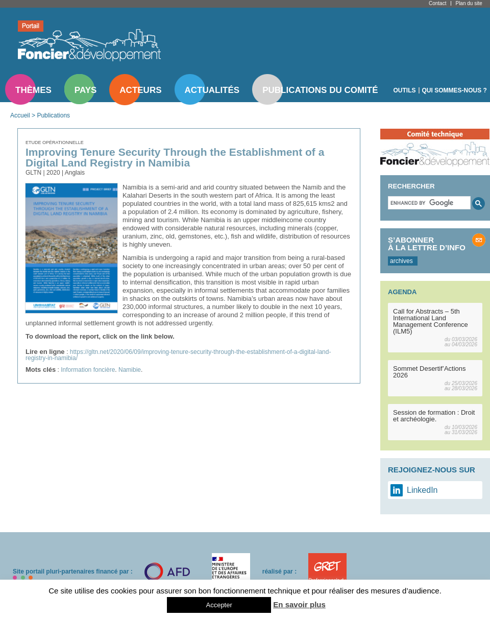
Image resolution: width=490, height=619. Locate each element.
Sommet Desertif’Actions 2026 (429, 372)
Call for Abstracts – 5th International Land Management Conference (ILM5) (430, 321)
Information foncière (88, 369)
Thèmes (33, 90)
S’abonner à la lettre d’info (426, 243)
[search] (428, 202)
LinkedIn (422, 490)
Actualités (212, 90)
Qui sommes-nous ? (454, 90)
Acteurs (140, 90)
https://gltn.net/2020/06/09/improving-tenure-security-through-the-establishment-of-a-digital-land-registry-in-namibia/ (178, 355)
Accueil (20, 115)
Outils (405, 90)
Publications (53, 115)
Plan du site (468, 3)
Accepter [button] (219, 605)
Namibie (129, 369)
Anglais (75, 172)
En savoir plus (299, 604)
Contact (437, 3)
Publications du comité (320, 90)
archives (401, 261)
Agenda (402, 292)
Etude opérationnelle (55, 142)
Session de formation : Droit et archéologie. (434, 416)
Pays (85, 90)
